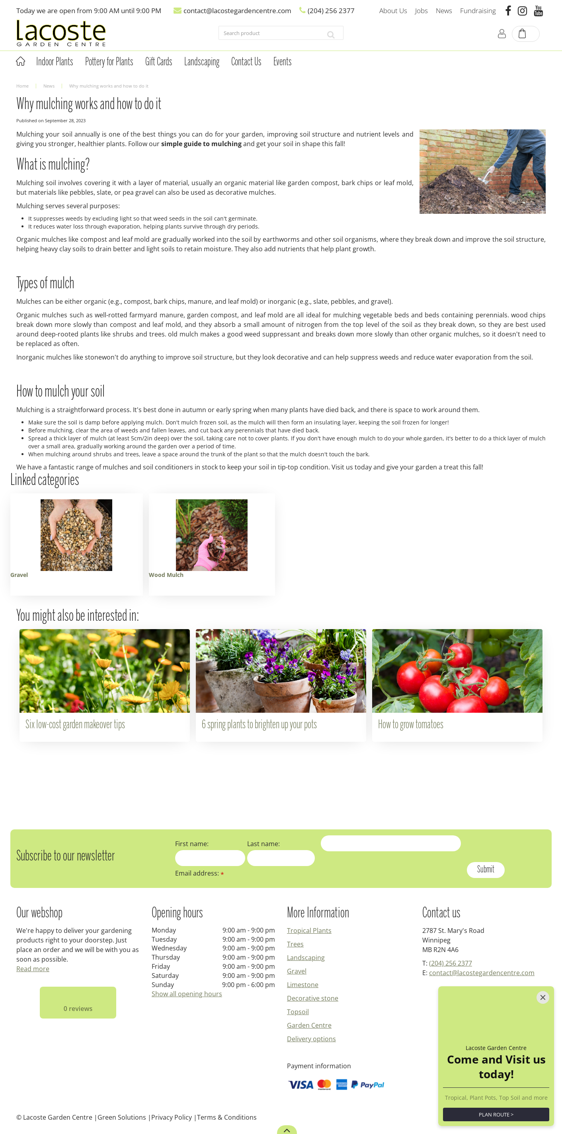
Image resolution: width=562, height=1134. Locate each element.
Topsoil (298, 1011)
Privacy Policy (171, 1117)
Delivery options (311, 1038)
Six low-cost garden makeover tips (75, 725)
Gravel (296, 971)
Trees (295, 944)
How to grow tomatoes (410, 725)
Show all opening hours (187, 993)
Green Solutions (122, 1117)
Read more (32, 968)
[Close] (543, 997)
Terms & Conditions (227, 1117)
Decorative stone (312, 998)
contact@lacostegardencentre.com (482, 972)
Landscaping (306, 957)
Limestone (302, 984)
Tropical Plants (309, 930)
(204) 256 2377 (450, 963)
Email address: (199, 873)
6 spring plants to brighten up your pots (259, 725)
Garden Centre (309, 1025)
